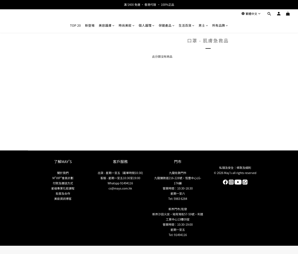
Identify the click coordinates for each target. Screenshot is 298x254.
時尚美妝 (127, 25)
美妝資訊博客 (63, 199)
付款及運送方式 (63, 183)
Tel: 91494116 (178, 235)
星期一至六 (178, 193)
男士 (203, 25)
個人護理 (147, 25)
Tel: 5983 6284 (177, 199)
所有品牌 (220, 25)
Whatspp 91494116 (120, 183)
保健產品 (167, 25)
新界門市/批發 (177, 209)
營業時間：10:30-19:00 (178, 224)
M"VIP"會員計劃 (62, 178)
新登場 (90, 25)
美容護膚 (107, 25)
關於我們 (63, 173)
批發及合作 (63, 193)
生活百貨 (187, 25)
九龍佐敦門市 (177, 173)
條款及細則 (244, 168)
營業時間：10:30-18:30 (178, 188)
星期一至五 (178, 230)
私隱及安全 (226, 168)
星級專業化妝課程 (62, 188)
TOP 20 (75, 25)
